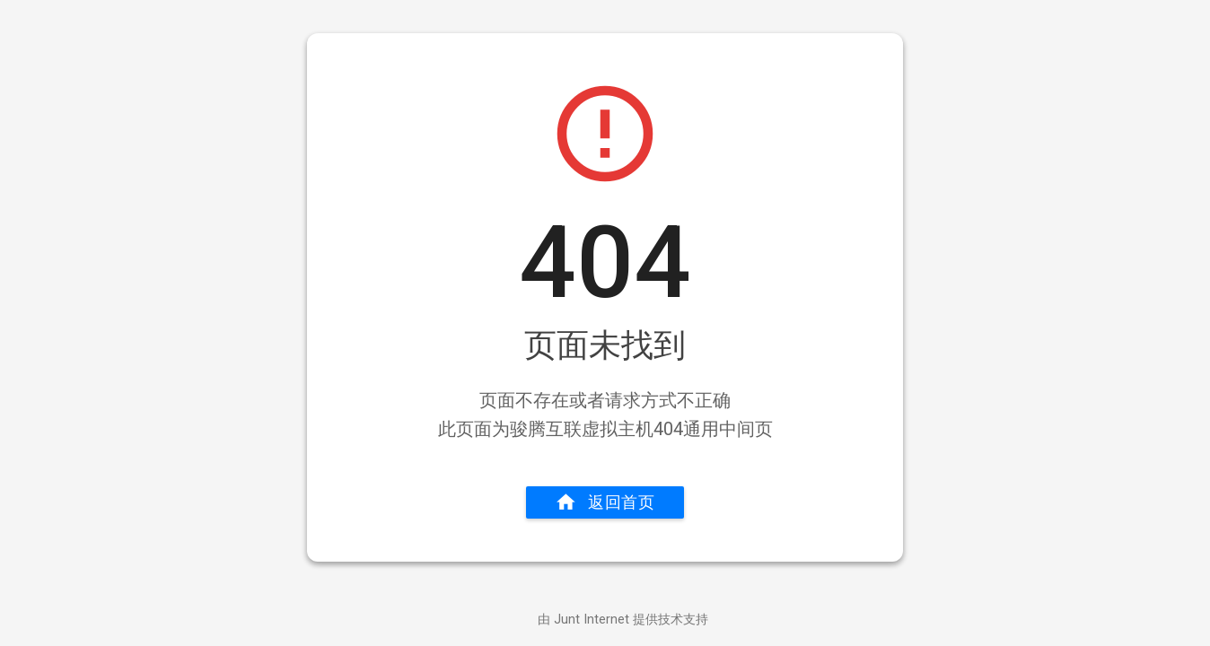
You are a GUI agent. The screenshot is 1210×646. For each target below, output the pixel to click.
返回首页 (605, 502)
